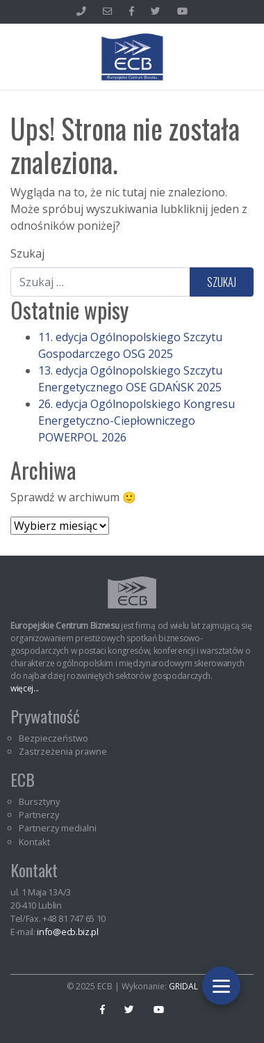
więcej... (24, 688)
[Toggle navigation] (221, 985)
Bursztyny (39, 801)
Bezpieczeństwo (53, 738)
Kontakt (34, 842)
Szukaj (27, 253)
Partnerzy (39, 814)
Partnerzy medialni (58, 828)
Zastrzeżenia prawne (63, 751)
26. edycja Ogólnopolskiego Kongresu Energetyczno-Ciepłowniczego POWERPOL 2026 (136, 420)
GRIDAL (183, 986)
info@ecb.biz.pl (67, 931)
